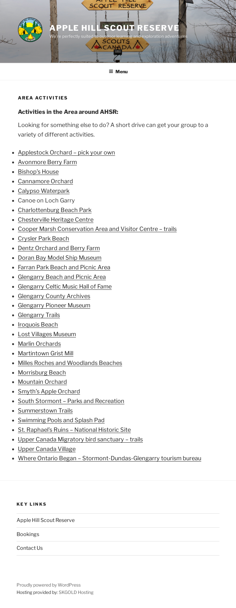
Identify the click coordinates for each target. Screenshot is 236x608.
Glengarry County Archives (54, 296)
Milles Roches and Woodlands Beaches (70, 362)
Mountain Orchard (42, 381)
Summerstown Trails (45, 410)
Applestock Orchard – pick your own (66, 152)
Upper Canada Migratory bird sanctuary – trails (80, 439)
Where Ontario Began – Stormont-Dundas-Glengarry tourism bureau (109, 458)
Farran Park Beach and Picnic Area (64, 267)
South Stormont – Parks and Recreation (71, 401)
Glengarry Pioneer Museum (54, 305)
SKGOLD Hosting (76, 592)
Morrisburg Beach (42, 372)
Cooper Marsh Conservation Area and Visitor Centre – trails (97, 228)
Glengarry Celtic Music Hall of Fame (65, 286)
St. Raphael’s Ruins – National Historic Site (74, 429)
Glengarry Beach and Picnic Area (62, 276)
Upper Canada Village (47, 449)
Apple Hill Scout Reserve (114, 28)
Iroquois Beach (38, 324)
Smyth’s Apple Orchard (49, 391)
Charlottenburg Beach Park (55, 210)
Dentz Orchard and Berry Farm (59, 248)
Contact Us (30, 548)
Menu (118, 71)
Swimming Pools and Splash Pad (61, 420)
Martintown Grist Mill (45, 353)
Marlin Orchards (39, 343)
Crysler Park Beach (43, 238)
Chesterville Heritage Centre (55, 219)
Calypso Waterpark (44, 190)
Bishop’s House (38, 171)
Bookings (28, 534)
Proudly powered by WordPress (49, 585)
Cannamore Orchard (45, 181)
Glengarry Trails (39, 315)
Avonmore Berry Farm (47, 162)
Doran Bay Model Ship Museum (59, 257)
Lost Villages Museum (47, 334)
